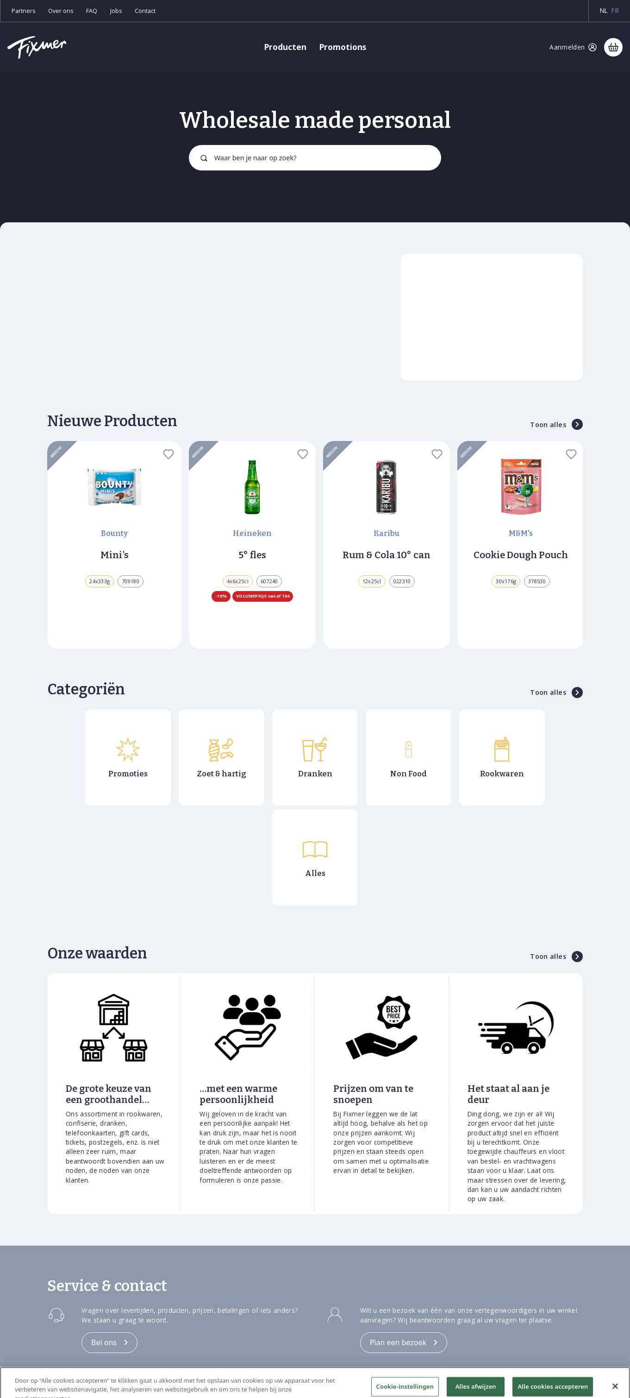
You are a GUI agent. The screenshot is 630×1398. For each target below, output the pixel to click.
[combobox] (315, 157)
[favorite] (168, 454)
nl (604, 10)
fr (615, 10)
